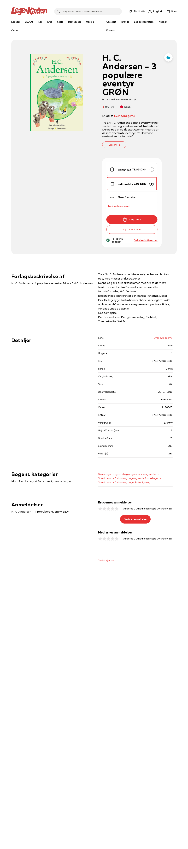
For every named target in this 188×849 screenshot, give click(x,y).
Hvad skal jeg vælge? (118, 205)
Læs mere (114, 144)
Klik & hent (132, 229)
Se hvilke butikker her (145, 240)
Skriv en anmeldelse (135, 519)
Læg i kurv (132, 219)
